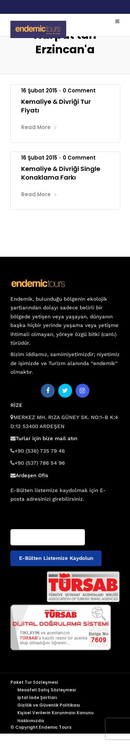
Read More (39, 127)
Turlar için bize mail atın (46, 438)
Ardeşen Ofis (32, 475)
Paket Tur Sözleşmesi (34, 682)
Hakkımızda (30, 721)
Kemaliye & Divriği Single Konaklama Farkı (60, 173)
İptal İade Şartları (37, 697)
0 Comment (79, 90)
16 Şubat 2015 (39, 90)
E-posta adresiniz (30, 512)
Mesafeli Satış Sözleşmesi (46, 690)
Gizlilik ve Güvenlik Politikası (48, 705)
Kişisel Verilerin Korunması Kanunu (55, 713)
